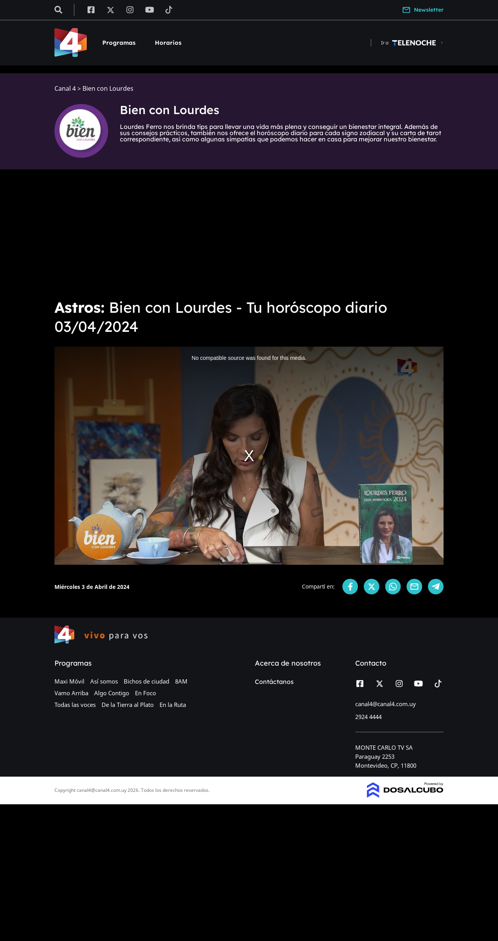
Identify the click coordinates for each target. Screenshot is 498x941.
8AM (181, 681)
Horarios (168, 42)
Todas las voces (75, 704)
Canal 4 (65, 88)
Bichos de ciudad (146, 681)
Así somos (104, 681)
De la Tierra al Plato (128, 704)
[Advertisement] (249, 233)
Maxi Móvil (69, 681)
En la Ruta (173, 704)
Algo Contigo (111, 693)
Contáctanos (274, 681)
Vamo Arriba (71, 693)
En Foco (145, 693)
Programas (118, 42)
